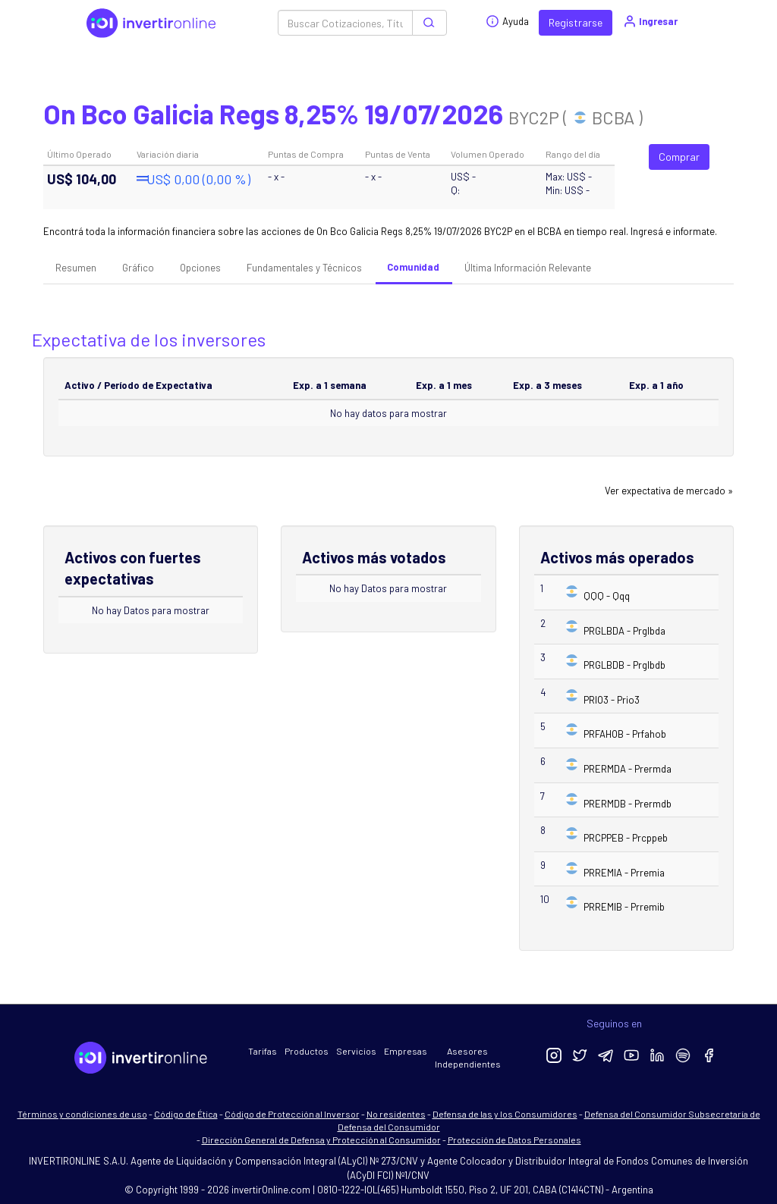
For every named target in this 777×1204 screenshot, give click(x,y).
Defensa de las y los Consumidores (505, 1113)
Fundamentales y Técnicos (304, 268)
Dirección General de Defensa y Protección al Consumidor (321, 1139)
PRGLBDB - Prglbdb (624, 665)
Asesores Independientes (468, 1057)
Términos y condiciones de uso (82, 1113)
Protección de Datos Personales (514, 1139)
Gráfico (138, 268)
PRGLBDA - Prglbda (624, 631)
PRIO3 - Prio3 (612, 700)
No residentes (396, 1113)
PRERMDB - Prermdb (628, 804)
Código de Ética (186, 1113)
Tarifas (262, 1051)
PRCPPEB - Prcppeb (626, 838)
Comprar (679, 156)
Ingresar (650, 21)
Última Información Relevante (527, 268)
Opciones (200, 268)
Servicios (356, 1051)
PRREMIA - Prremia (624, 873)
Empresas (405, 1051)
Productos (307, 1051)
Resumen (75, 268)
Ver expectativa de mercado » (669, 490)
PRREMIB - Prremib (624, 907)
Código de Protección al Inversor (292, 1113)
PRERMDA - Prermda (628, 769)
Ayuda (507, 21)
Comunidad (413, 267)
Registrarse (575, 22)
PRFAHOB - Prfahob (625, 734)
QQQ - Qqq (607, 596)
